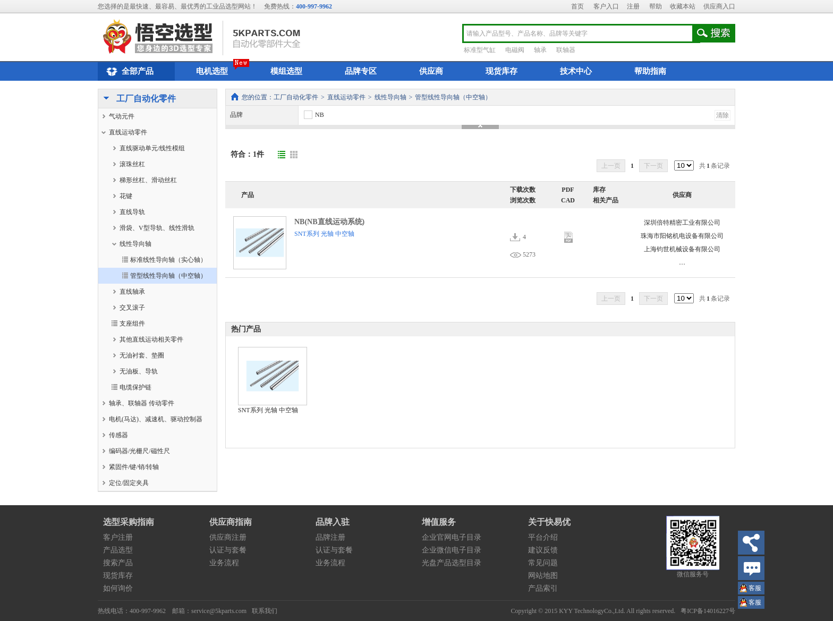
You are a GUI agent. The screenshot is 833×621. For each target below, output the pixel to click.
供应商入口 (719, 6)
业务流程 (224, 563)
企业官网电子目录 (451, 537)
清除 (722, 115)
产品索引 (543, 588)
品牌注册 (330, 537)
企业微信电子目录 (451, 550)
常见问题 (543, 563)
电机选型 (212, 71)
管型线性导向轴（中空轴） (453, 97)
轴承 (540, 50)
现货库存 (501, 71)
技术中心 (576, 71)
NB (313, 115)
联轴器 (565, 50)
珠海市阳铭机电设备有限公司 (682, 236)
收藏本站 (682, 6)
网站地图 (543, 576)
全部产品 (128, 72)
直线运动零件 (346, 97)
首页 (577, 6)
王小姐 (755, 589)
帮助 (655, 6)
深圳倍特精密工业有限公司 (682, 222)
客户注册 (118, 537)
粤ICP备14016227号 (708, 611)
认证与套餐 (227, 550)
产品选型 (118, 550)
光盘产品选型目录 (451, 563)
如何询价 (118, 588)
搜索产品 (118, 563)
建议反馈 (543, 550)
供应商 (431, 71)
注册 (633, 6)
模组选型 (286, 71)
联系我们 (264, 611)
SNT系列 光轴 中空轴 (324, 233)
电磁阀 (514, 50)
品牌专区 (361, 71)
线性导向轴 (390, 97)
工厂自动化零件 (137, 99)
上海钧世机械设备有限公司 (682, 249)
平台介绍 (543, 537)
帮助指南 (650, 71)
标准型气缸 (480, 50)
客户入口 (606, 6)
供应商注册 (227, 537)
